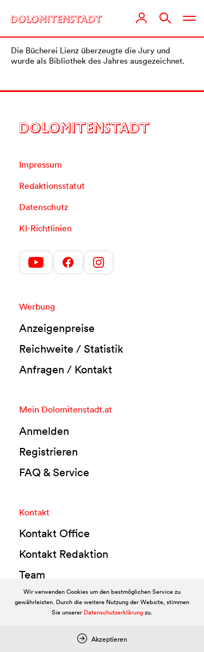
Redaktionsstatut (52, 185)
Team (32, 574)
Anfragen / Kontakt (65, 369)
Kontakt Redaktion (63, 554)
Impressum (40, 164)
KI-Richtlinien (45, 228)
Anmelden (44, 431)
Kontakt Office (54, 533)
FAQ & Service (54, 472)
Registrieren (48, 451)
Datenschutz (43, 206)
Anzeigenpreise (57, 328)
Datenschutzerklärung (113, 612)
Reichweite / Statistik (71, 348)
